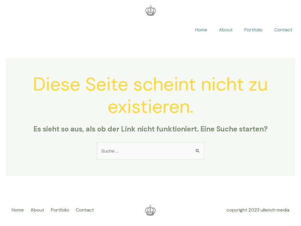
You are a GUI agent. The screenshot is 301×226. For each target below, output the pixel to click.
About (226, 30)
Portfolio (253, 30)
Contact (283, 30)
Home (201, 30)
